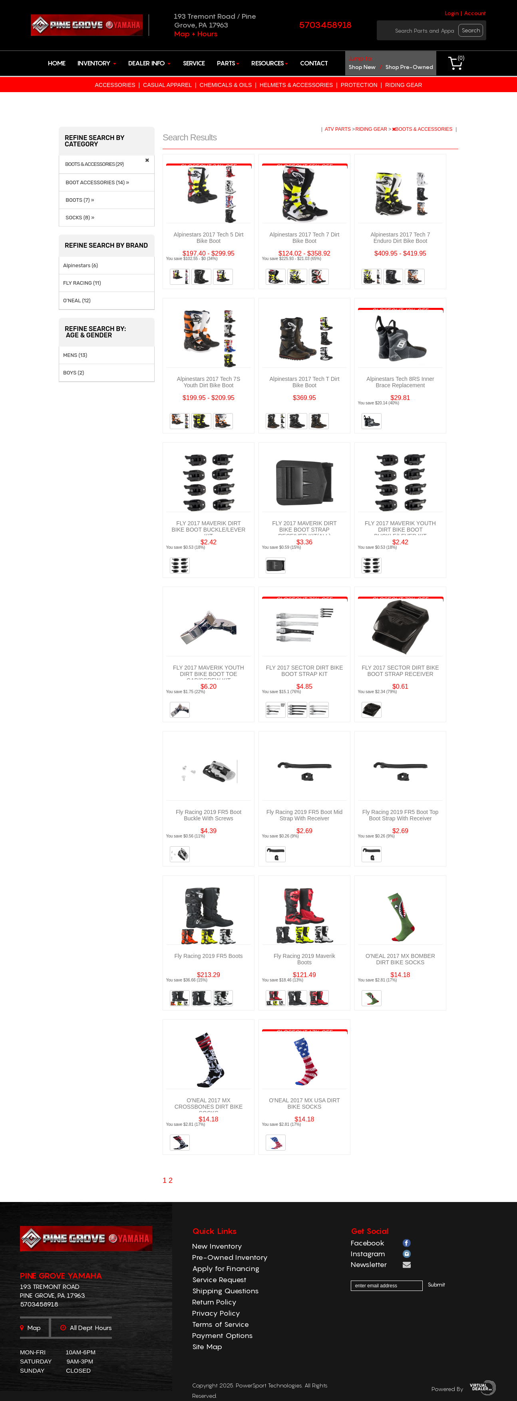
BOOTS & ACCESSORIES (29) (94, 164)
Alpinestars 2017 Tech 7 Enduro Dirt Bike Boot (400, 237)
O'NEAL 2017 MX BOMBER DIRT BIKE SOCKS (400, 959)
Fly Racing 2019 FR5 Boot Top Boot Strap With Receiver (400, 815)
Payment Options (222, 1335)
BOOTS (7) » (78, 200)
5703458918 (325, 24)
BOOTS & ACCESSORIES (423, 129)
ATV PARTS (338, 129)
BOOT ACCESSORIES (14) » (96, 182)
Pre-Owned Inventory (230, 1257)
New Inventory (217, 1246)
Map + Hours (196, 34)
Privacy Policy (216, 1313)
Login (452, 13)
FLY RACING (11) (82, 283)
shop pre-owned (409, 66)
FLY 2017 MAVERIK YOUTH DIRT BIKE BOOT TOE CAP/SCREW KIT (208, 674)
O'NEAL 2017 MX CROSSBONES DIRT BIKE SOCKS (209, 1106)
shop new (362, 66)
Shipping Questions (225, 1291)
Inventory (97, 63)
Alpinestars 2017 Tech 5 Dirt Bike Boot (209, 237)
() (460, 58)
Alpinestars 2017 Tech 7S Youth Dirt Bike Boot (209, 382)
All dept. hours (86, 1328)
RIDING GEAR (403, 85)
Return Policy (214, 1302)
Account (475, 13)
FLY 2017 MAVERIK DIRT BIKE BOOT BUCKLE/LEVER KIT (209, 529)
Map (30, 1328)
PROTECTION (359, 85)
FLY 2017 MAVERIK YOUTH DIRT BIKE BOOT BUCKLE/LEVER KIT (400, 529)
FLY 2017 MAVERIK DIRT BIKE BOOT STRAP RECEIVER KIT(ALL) (304, 529)
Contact (314, 63)
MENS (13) (75, 355)
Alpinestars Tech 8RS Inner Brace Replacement (400, 382)
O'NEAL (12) (77, 300)
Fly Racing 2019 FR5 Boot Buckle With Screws (208, 815)
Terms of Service (220, 1324)
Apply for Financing (225, 1268)
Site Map (207, 1346)
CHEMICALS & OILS (226, 85)
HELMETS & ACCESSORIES (296, 85)
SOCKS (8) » (78, 218)
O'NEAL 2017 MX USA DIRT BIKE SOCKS (304, 1103)
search (471, 30)
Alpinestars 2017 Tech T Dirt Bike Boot (304, 382)
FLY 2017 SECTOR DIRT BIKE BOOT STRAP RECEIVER (400, 670)
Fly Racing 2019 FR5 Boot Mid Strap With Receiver (304, 815)
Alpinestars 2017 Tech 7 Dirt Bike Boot (305, 237)
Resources (269, 63)
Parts (228, 63)
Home (57, 63)
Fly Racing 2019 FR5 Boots (208, 956)
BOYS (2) (73, 373)
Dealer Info (149, 63)
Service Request (219, 1279)
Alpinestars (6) (80, 265)
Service (194, 63)
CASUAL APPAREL (167, 85)
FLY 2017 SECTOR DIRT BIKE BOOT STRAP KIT (304, 670)
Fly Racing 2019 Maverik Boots (304, 959)
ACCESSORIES (115, 85)
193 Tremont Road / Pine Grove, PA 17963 (215, 20)
